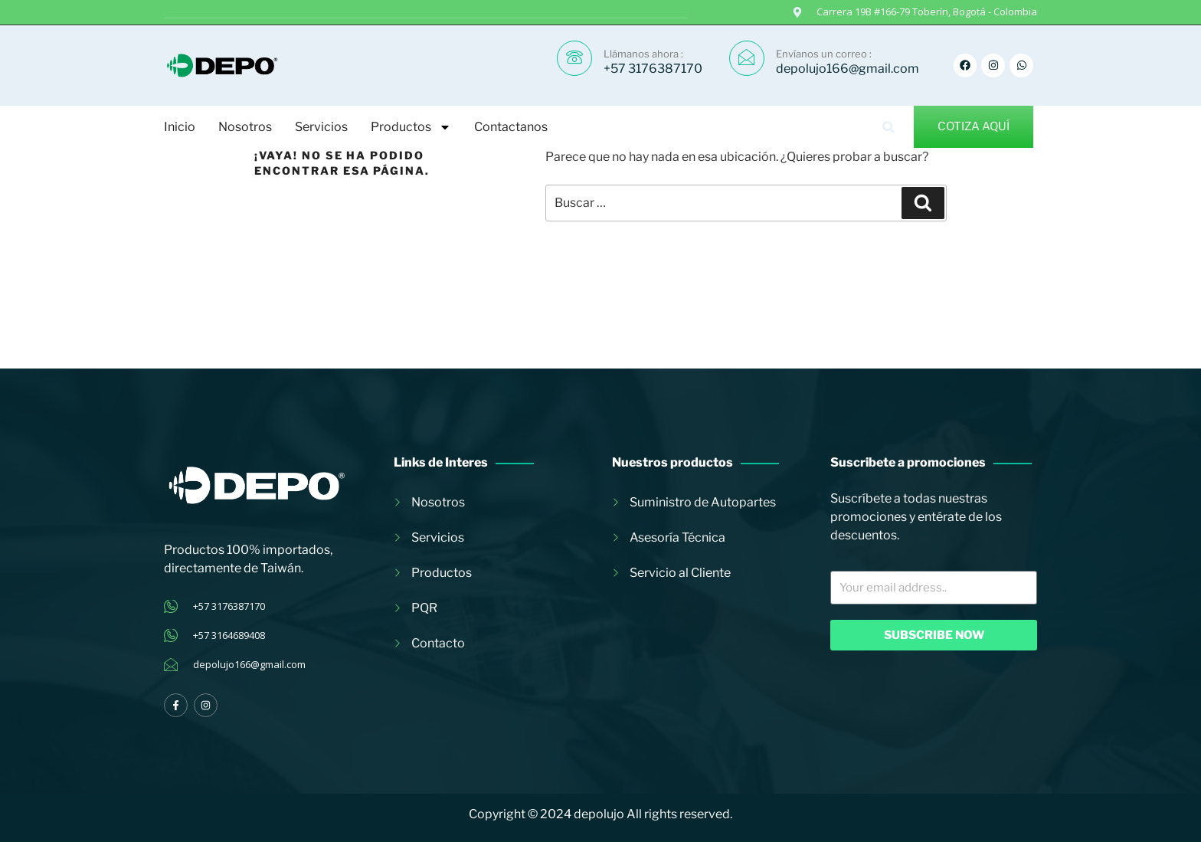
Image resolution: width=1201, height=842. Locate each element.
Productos (411, 127)
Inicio (179, 127)
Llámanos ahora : (643, 54)
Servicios (321, 127)
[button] (888, 126)
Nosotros (245, 127)
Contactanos (511, 127)
